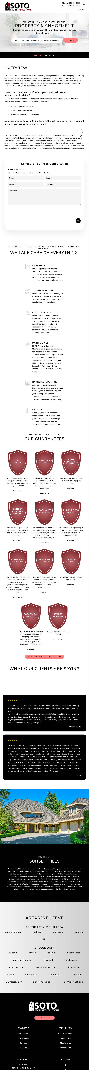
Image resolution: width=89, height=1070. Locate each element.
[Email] (63, 178)
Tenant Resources (65, 1034)
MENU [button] (81, 10)
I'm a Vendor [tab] (44, 173)
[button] (82, 4)
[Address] (63, 184)
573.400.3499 (74, 6)
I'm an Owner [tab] (16, 173)
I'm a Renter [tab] (30, 173)
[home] (18, 6)
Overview (37, 55)
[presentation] (66, 210)
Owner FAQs (23, 1038)
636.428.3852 (74, 3)
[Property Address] (37, 40)
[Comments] (44, 197)
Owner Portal (23, 1048)
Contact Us (44, 1018)
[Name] (26, 178)
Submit (70, 40)
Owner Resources (23, 1034)
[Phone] (26, 184)
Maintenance (65, 1043)
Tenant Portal (65, 1048)
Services (23, 1043)
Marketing (50, 55)
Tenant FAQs (65, 1038)
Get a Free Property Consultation (44, 657)
